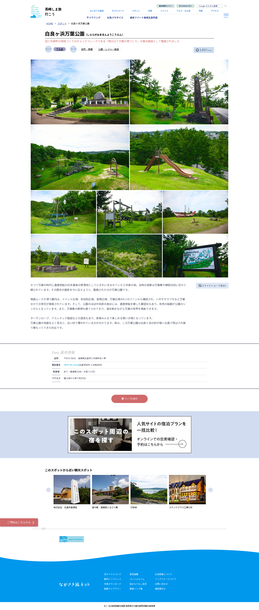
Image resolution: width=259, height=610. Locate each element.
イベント (164, 11)
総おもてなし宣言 (138, 584)
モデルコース (118, 11)
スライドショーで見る (212, 285)
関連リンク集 (136, 588)
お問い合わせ (161, 584)
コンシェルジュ (137, 579)
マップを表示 (130, 398)
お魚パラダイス (115, 17)
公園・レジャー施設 (108, 49)
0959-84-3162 (71, 365)
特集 (201, 11)
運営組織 (134, 574)
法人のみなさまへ (185, 6)
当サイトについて (112, 574)
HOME (49, 23)
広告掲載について (163, 574)
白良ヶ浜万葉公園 (80, 23)
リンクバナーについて (165, 579)
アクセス (215, 11)
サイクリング (93, 17)
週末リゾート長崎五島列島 (144, 17)
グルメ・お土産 (183, 11)
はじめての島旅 (97, 11)
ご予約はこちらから (19, 522)
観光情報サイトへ (165, 6)
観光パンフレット (112, 579)
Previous (48, 489)
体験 (150, 11)
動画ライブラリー (112, 588)
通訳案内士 (160, 588)
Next (210, 489)
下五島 (59, 49)
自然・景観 (87, 49)
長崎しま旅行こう (45, 11)
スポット (136, 11)
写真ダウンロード (112, 584)
